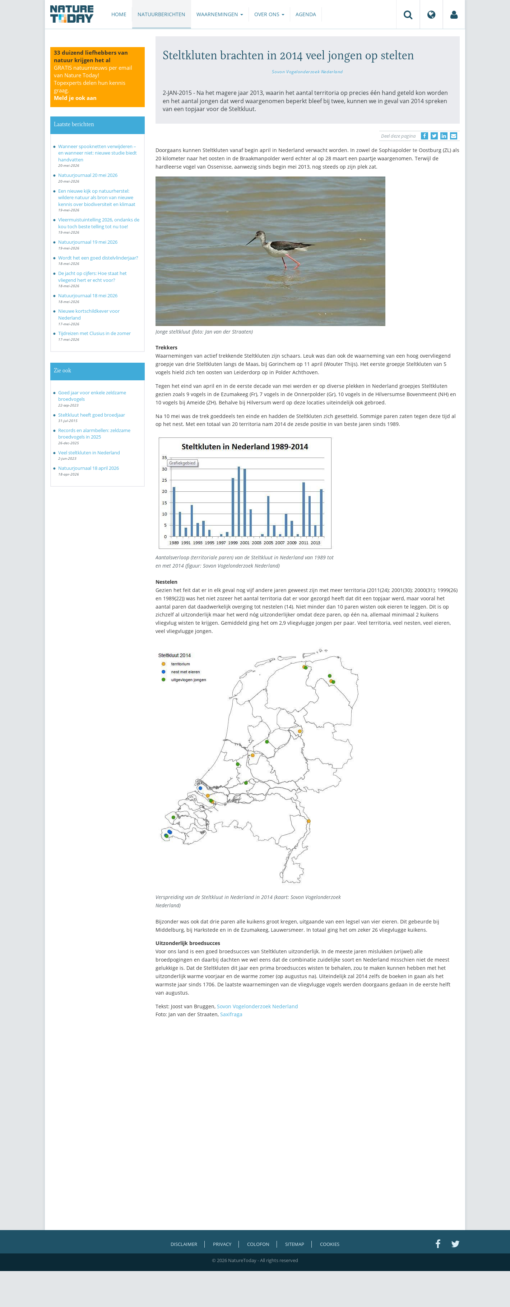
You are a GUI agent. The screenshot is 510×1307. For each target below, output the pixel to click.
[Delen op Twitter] (434, 135)
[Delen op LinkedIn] (444, 135)
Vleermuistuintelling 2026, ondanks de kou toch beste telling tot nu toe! (98, 223)
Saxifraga (231, 1014)
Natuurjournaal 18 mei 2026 (87, 295)
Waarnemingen (219, 14)
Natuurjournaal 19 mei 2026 (87, 242)
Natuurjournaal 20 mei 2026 (87, 175)
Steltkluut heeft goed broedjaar (91, 415)
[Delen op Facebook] (424, 135)
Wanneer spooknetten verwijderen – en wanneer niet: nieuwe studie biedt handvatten (97, 153)
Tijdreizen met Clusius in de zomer (94, 333)
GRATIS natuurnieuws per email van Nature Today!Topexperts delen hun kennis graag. (93, 82)
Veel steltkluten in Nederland (89, 452)
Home (118, 14)
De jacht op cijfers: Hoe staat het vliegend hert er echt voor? (92, 276)
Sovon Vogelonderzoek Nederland (307, 71)
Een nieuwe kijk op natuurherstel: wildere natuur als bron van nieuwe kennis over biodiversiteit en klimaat (96, 197)
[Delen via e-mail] (453, 135)
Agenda (306, 14)
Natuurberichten (161, 14)
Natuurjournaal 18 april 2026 (88, 468)
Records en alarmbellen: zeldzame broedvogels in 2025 (94, 433)
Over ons (269, 14)
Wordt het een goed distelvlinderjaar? (98, 257)
